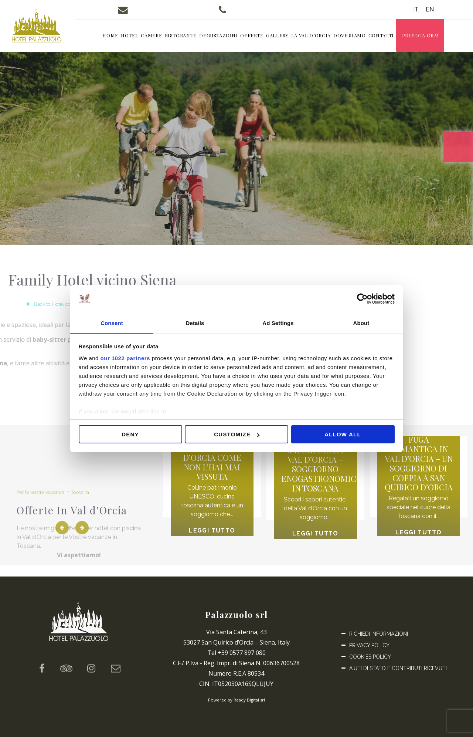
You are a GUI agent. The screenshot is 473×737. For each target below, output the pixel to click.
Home (119, 36)
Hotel (138, 36)
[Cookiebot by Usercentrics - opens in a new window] (362, 298)
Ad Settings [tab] (277, 323)
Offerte (260, 36)
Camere (159, 36)
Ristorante (189, 36)
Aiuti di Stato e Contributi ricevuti (398, 668)
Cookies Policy (370, 657)
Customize (236, 435)
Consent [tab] (112, 323)
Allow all (342, 435)
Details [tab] (195, 323)
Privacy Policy (369, 645)
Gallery (286, 36)
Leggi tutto (209, 535)
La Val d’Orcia (319, 36)
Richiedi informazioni (378, 634)
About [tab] (361, 323)
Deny (130, 435)
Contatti (389, 36)
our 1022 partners (125, 358)
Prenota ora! (429, 36)
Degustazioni (227, 36)
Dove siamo (358, 36)
